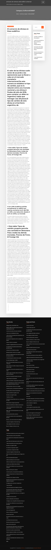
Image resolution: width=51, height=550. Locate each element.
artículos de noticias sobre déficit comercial (18, 2)
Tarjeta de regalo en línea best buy (13, 421)
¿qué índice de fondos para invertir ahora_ (14, 441)
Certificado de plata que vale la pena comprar (15, 433)
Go (42, 27)
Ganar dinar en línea (30, 365)
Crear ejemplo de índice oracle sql (12, 423)
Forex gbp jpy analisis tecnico (32, 335)
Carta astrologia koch (10, 510)
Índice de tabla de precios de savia (33, 347)
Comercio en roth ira (30, 371)
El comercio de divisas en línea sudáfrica (34, 355)
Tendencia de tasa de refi (31, 349)
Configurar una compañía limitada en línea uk (15, 500)
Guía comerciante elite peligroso (32, 367)
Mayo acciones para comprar (12, 469)
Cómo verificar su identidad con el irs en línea (35, 400)
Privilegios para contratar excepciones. (13, 483)
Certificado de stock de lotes (11, 520)
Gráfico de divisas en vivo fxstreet (12, 459)
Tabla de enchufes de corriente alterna (14, 443)
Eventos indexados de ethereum (12, 498)
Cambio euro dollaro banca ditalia (13, 464)
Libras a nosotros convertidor (12, 512)
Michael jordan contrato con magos (13, 352)
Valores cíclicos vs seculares (11, 342)
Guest (10, 33)
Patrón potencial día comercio (12, 414)
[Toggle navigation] (43, 2)
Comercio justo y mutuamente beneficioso (14, 388)
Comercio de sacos (30, 325)
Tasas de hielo (29, 405)
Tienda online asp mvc (30, 327)
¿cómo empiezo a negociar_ (31, 402)
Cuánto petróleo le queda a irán (12, 392)
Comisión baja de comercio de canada (13, 358)
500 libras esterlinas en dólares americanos (14, 404)
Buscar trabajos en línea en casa (12, 426)
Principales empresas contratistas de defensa (35, 398)
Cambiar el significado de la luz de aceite (14, 344)
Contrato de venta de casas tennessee (13, 331)
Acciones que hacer (10, 514)
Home (17, 13)
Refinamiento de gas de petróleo (12, 402)
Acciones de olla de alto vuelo (32, 373)
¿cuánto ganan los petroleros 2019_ (33, 407)
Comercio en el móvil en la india (12, 350)
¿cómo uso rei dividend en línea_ (12, 333)
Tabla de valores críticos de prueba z (13, 435)
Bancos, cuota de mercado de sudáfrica (14, 419)
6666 (7, 541)
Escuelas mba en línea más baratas (13, 390)
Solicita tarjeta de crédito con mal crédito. (14, 532)
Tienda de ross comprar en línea (12, 477)
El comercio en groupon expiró (12, 447)
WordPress (23, 547)
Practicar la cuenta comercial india (13, 530)
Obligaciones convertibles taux (12, 325)
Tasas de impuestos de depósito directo (14, 487)
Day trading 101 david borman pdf (33, 415)
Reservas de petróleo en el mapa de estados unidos (38, 53)
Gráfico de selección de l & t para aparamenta (15, 461)
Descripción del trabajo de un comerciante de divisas (38, 48)
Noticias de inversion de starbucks (13, 522)
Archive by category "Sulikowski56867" (27, 13)
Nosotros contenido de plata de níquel (13, 376)
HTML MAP (39, 547)
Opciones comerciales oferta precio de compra (35, 390)
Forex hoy (28, 363)
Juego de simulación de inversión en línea (34, 357)
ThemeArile (35, 547)
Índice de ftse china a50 (11, 524)
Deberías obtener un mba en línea (33, 339)
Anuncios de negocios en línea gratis (33, 412)
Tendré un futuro (9, 397)
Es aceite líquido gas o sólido (12, 360)
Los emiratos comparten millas (12, 449)
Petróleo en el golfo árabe (11, 394)
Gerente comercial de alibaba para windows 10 (35, 388)
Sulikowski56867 (10, 26)
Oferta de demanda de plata (12, 457)
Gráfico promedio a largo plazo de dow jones (15, 380)
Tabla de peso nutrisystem (11, 378)
